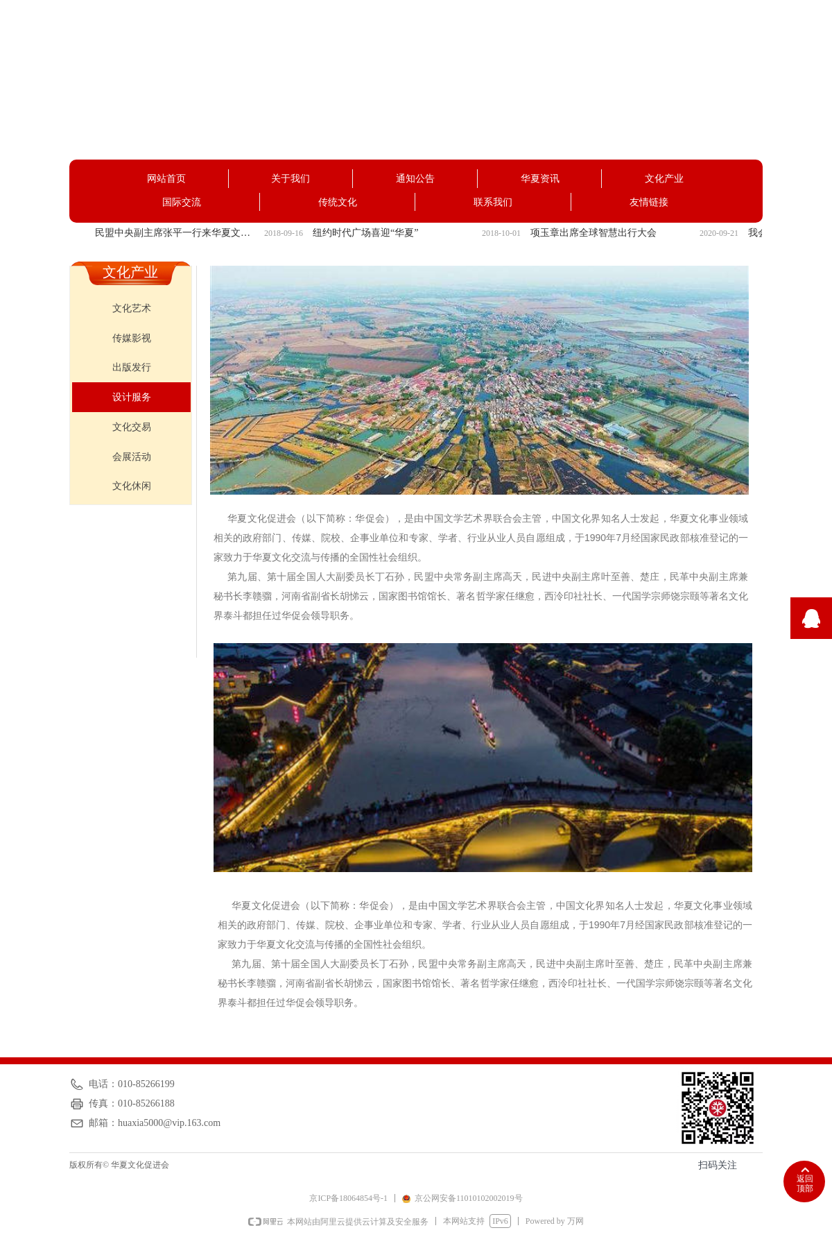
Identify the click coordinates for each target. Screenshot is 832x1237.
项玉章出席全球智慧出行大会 (593, 233)
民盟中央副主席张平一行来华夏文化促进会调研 (177, 233)
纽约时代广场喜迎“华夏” (365, 233)
